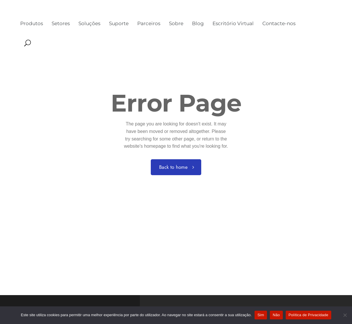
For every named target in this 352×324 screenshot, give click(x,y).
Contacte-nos (278, 23)
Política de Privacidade (308, 315)
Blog (198, 23)
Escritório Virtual (233, 23)
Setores (61, 23)
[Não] (345, 315)
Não (276, 315)
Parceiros (148, 23)
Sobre (176, 23)
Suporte (119, 23)
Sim (260, 315)
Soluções (89, 23)
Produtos (31, 23)
